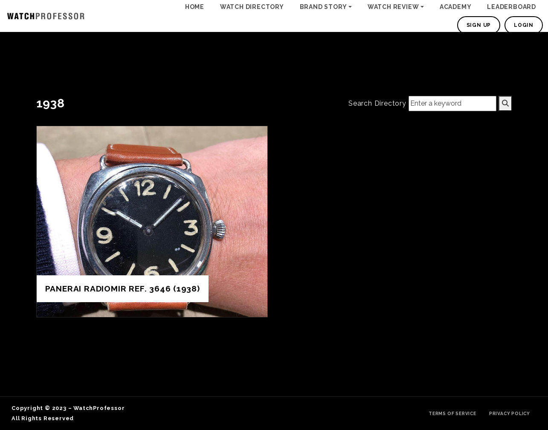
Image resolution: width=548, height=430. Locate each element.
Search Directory (377, 103)
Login (524, 25)
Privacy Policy (509, 413)
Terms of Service (452, 413)
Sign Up (479, 25)
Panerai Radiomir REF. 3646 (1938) (122, 288)
